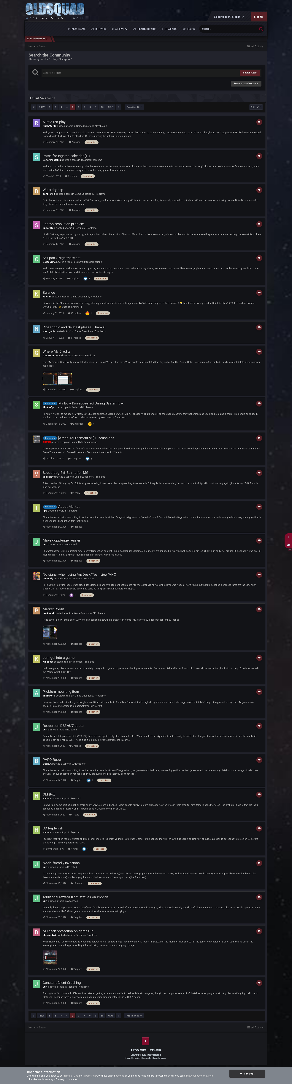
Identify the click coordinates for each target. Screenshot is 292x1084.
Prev (42, 107)
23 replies (76, 423)
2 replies (74, 142)
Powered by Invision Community (138, 1058)
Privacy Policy (138, 1050)
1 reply (75, 493)
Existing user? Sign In (229, 16)
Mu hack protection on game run (68, 931)
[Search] (219, 29)
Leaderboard (146, 29)
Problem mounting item (61, 691)
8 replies (76, 1003)
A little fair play (54, 122)
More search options (246, 83)
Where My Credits (57, 351)
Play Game (78, 29)
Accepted (72, 901)
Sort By (256, 107)
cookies (119, 1075)
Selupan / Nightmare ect (61, 258)
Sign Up (258, 16)
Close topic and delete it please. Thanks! (74, 327)
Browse (100, 29)
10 (102, 107)
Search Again (250, 72)
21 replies (74, 458)
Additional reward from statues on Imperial (76, 897)
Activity (120, 29)
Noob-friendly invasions (61, 863)
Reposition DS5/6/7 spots (63, 725)
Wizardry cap (53, 190)
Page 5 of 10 (134, 107)
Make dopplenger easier (61, 540)
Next (110, 107)
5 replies (74, 244)
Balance (49, 292)
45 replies (74, 313)
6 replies (76, 389)
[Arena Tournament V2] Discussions (86, 438)
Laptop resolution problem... (64, 224)
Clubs (190, 29)
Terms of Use (71, 1075)
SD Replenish (53, 828)
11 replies (74, 337)
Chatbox (170, 29)
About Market (69, 506)
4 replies (74, 210)
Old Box (49, 794)
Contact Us (155, 1050)
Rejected (72, 510)
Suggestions (78, 763)
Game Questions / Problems (91, 125)
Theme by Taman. (159, 1058)
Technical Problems (91, 160)
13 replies (77, 883)
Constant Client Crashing (62, 983)
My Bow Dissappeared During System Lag (91, 403)
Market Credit (53, 609)
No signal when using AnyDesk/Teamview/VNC (79, 574)
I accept (247, 1073)
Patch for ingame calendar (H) (66, 156)
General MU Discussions (88, 262)
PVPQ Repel (52, 759)
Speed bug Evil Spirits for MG (65, 472)
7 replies (75, 745)
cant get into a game (58, 657)
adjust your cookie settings (198, 1075)
